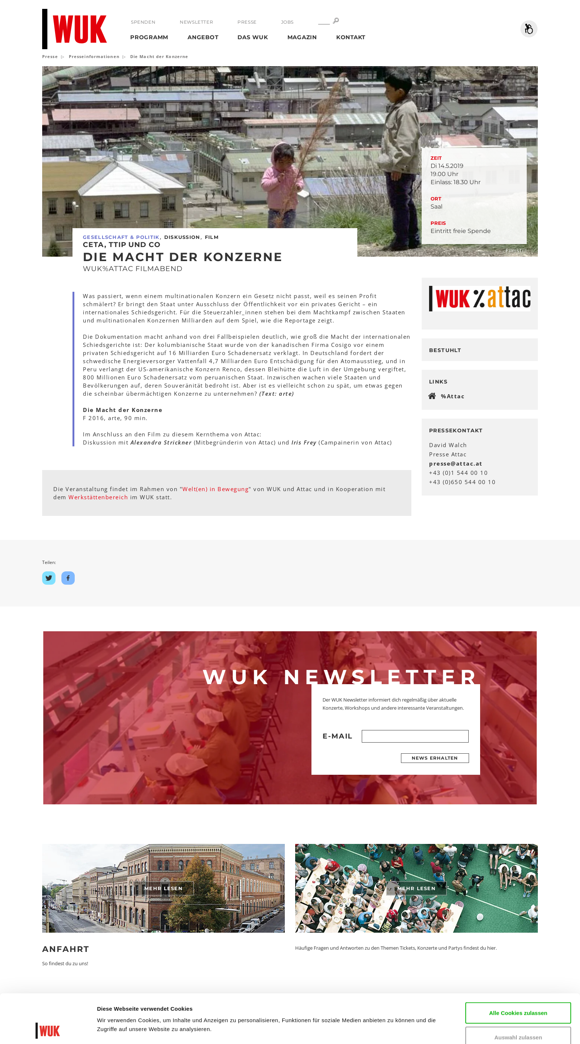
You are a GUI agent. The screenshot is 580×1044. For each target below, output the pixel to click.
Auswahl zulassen (518, 991)
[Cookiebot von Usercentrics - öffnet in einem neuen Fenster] (48, 1029)
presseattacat (456, 463)
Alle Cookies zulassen (518, 967)
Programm (149, 37)
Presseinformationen (94, 56)
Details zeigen (115, 1027)
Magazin (302, 37)
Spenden (143, 22)
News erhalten (435, 758)
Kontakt (350, 37)
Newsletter (196, 22)
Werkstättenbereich (98, 497)
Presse (247, 22)
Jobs (287, 22)
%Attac (453, 396)
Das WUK (252, 37)
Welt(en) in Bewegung (215, 489)
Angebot (203, 37)
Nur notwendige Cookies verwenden (518, 1019)
